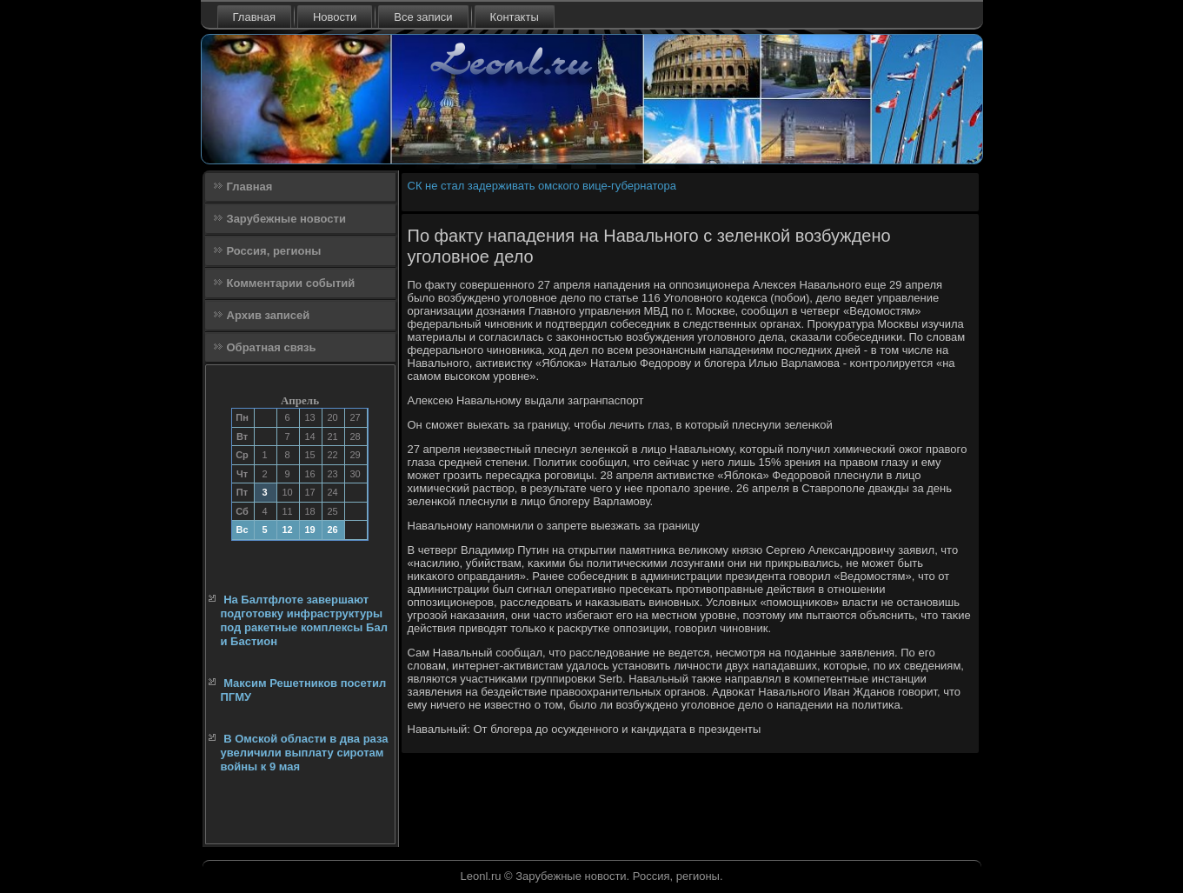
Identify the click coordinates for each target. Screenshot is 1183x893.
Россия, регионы (274, 250)
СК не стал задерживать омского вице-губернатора (542, 185)
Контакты (514, 16)
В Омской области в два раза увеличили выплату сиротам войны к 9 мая (305, 753)
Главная (254, 16)
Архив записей (268, 315)
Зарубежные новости (286, 218)
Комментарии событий (291, 283)
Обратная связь (271, 347)
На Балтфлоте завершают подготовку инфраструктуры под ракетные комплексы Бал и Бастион (304, 621)
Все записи (423, 16)
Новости (334, 16)
